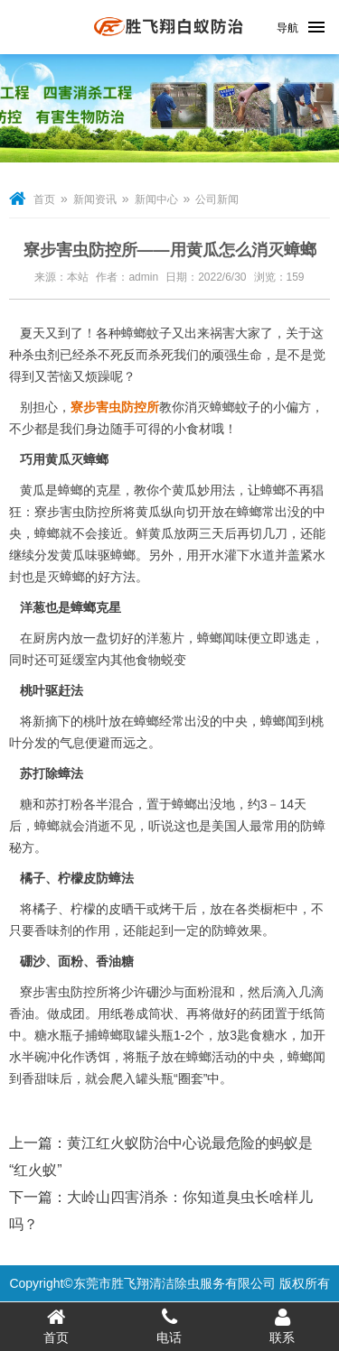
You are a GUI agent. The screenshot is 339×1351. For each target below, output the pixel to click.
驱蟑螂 (117, 555)
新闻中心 (156, 199)
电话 (169, 1326)
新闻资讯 (95, 199)
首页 (44, 199)
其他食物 (135, 659)
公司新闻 (217, 199)
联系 (282, 1326)
